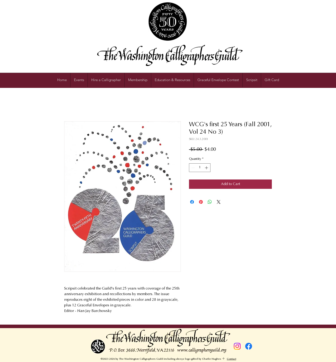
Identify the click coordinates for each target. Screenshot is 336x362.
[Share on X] (218, 202)
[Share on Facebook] (192, 202)
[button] (172, 80)
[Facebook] (248, 346)
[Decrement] (193, 168)
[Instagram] (237, 346)
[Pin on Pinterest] (201, 202)
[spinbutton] (200, 168)
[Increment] (207, 168)
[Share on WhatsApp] (210, 202)
